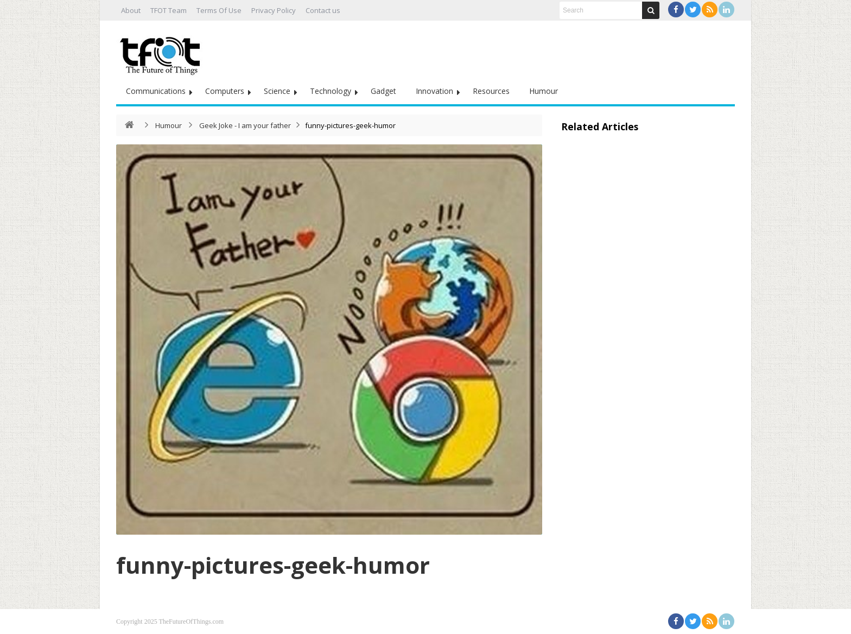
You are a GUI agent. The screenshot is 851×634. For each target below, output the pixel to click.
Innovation (434, 91)
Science (277, 91)
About (131, 10)
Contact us (323, 10)
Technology (330, 91)
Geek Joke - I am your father (245, 125)
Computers (224, 91)
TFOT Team (168, 10)
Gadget (383, 91)
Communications (156, 91)
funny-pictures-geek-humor (273, 564)
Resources (491, 91)
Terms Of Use (219, 10)
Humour (543, 91)
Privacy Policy (273, 10)
